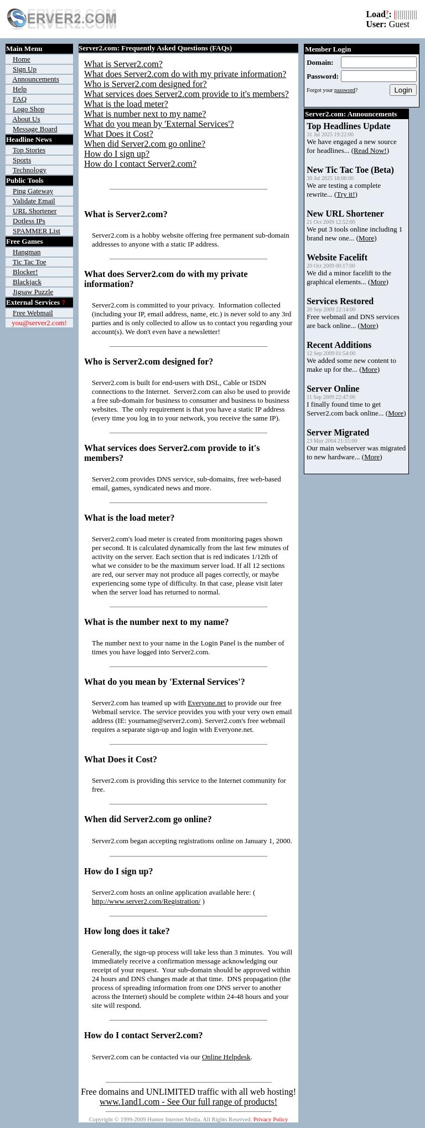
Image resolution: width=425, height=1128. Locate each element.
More (366, 238)
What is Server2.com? (123, 64)
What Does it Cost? (118, 134)
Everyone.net (207, 703)
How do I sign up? (116, 153)
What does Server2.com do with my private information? (185, 74)
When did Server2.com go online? (144, 143)
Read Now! (370, 150)
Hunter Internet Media (173, 1119)
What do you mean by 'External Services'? (159, 124)
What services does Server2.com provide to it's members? (186, 94)
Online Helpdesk (226, 1057)
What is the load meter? (126, 104)
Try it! (345, 194)
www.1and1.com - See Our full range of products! (188, 1101)
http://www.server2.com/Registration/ (146, 901)
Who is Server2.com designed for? (145, 84)
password (344, 90)
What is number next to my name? (145, 114)
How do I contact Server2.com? (140, 163)
